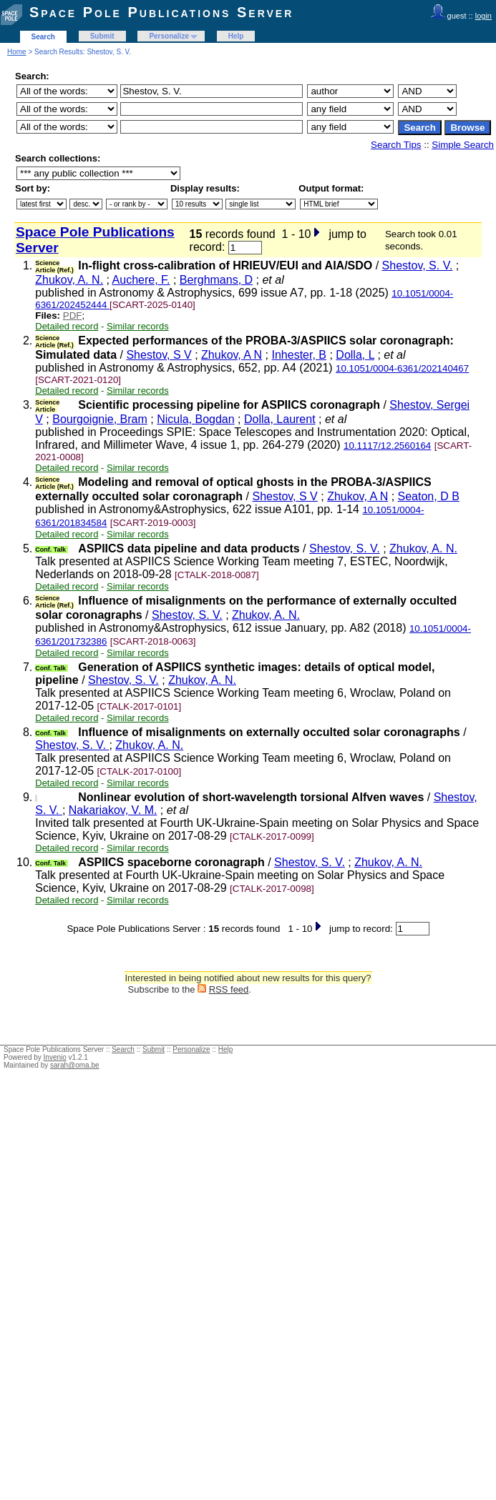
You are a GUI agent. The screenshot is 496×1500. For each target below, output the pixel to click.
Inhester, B (298, 355)
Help (236, 36)
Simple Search (463, 144)
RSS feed (229, 989)
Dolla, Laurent (280, 419)
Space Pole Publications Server (161, 12)
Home (16, 52)
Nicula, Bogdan (196, 419)
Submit (102, 36)
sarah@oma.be (74, 1065)
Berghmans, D (216, 280)
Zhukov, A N (231, 355)
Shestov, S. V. (417, 265)
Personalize (169, 36)
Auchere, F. (141, 280)
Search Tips (396, 144)
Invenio (55, 1057)
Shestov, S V (158, 355)
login (483, 15)
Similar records (138, 326)
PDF (72, 315)
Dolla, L (355, 355)
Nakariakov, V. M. (113, 810)
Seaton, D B (428, 496)
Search (43, 37)
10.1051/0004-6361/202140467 (402, 368)
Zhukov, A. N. (69, 280)
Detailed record (66, 326)
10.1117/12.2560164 (387, 445)
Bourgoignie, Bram (99, 419)
